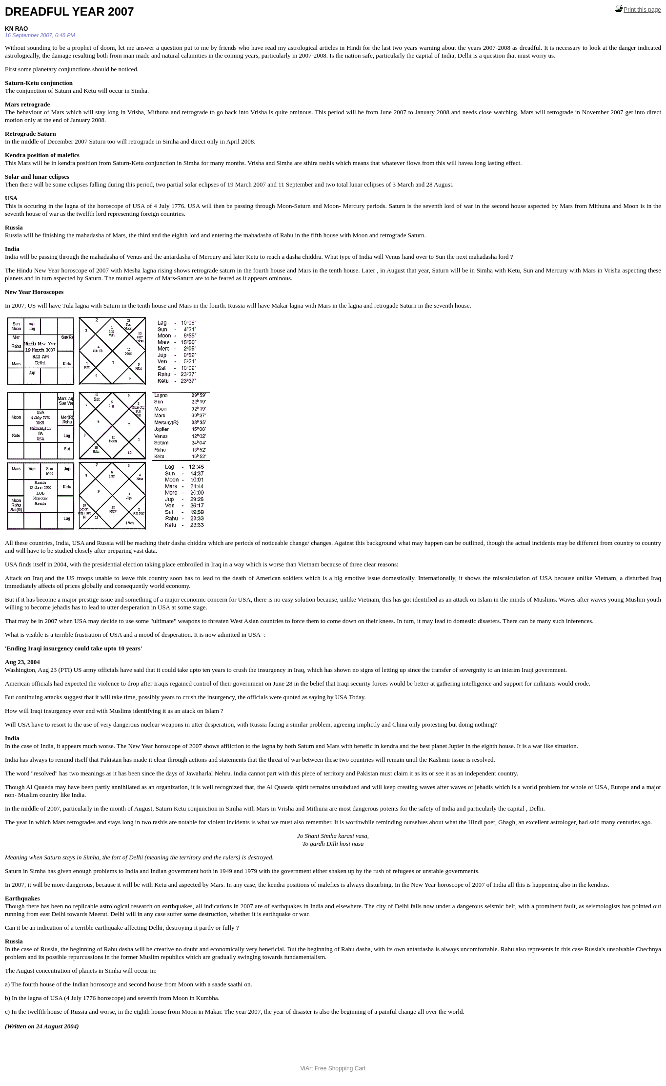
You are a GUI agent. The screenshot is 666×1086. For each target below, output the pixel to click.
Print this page (637, 9)
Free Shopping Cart (340, 1068)
